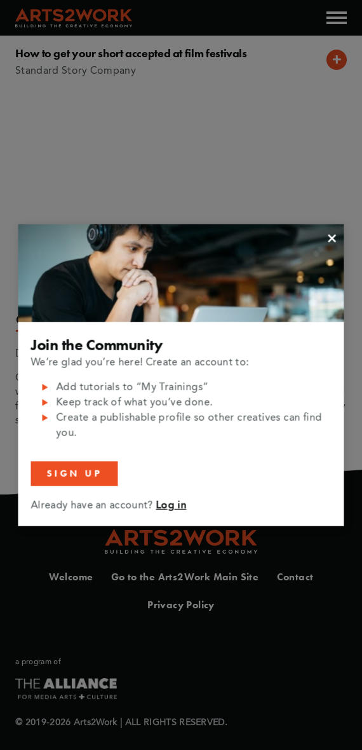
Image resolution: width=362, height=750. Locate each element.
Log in (171, 506)
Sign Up (74, 473)
